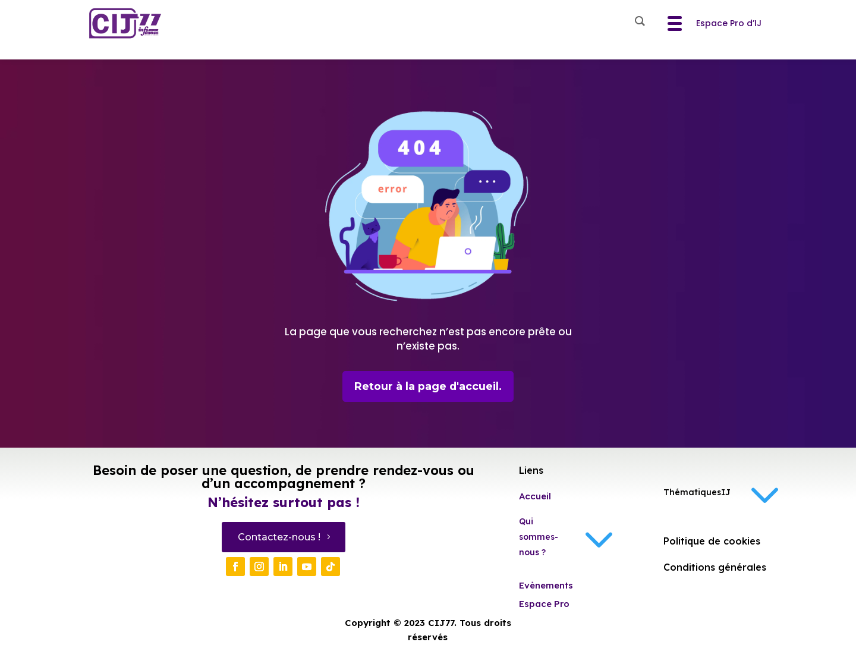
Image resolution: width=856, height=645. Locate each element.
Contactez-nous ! (279, 537)
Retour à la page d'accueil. (428, 386)
